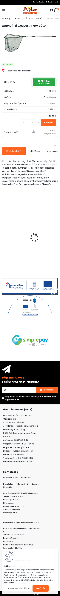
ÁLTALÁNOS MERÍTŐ (34, 18)
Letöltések (34, 151)
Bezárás (40, 588)
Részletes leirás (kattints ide (17, 415)
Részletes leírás (13, 151)
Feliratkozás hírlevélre (20, 382)
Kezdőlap (6, 18)
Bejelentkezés (38, 2)
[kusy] (28, 122)
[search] (51, 10)
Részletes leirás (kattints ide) (17, 477)
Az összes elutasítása (18, 588)
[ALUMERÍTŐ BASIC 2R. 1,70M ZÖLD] (30, 43)
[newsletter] (47, 390)
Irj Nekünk (19, 454)
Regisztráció (53, 2)
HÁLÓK (18, 18)
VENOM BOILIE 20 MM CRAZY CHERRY (22, 244)
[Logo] (30, 10)
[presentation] (3, 232)
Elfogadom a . (30, 398)
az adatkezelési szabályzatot (29, 396)
